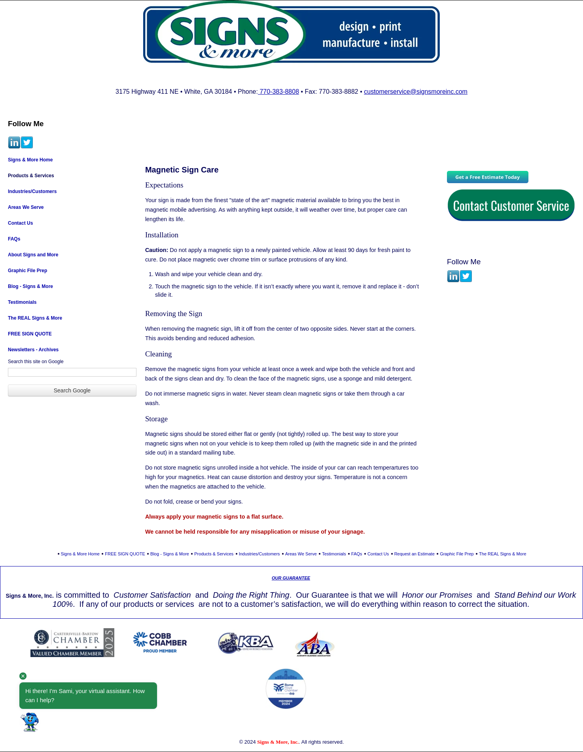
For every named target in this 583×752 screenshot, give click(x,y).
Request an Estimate (414, 553)
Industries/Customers (259, 553)
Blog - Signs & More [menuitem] (30, 286)
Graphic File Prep (457, 553)
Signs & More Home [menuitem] (30, 160)
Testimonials (334, 553)
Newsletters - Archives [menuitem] (33, 349)
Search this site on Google (36, 361)
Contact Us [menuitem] (20, 223)
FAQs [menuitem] (14, 239)
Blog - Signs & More (169, 553)
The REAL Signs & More (502, 553)
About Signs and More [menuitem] (33, 255)
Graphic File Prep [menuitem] (27, 270)
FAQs (356, 553)
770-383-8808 (278, 91)
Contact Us (378, 553)
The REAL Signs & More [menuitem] (35, 318)
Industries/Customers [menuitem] (32, 191)
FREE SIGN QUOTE (125, 553)
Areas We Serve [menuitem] (26, 207)
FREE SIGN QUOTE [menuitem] (30, 334)
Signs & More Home (80, 553)
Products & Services (213, 553)
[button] (30, 722)
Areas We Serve (301, 553)
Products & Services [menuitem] (31, 175)
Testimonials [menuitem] (22, 302)
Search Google (72, 390)
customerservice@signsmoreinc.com (416, 91)
